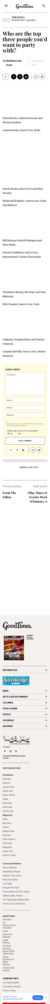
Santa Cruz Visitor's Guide (9, 853)
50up (5, 819)
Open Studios (9, 839)
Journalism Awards (12, 986)
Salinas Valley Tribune (13, 895)
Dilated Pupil (8, 831)
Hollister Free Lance (12, 875)
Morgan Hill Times (11, 887)
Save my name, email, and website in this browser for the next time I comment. (24, 425)
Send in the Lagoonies (24, 20)
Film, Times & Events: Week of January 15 (37, 497)
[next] (8, 20)
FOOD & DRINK (10, 708)
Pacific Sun (8, 811)
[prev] (4, 20)
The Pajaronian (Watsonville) (16, 899)
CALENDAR (8, 720)
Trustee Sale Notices (8, 969)
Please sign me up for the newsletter (22, 431)
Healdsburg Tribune (11, 871)
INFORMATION (10, 670)
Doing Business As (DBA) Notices (8, 961)
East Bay (7, 835)
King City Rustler (10, 879)
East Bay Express (7, 781)
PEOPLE (7, 714)
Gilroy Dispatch (10, 867)
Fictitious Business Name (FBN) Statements (8, 950)
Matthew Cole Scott (29, 467)
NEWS (6, 691)
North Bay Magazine (7, 845)
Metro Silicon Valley (9, 797)
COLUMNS (8, 702)
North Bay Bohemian (7, 805)
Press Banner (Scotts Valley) (16, 891)
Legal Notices (6, 941)
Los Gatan (7, 883)
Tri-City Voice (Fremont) (14, 903)
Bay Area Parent (7, 825)
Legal (5, 931)
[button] (43, 6)
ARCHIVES (36, 637)
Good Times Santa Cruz (8, 789)
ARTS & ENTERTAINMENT (15, 697)
